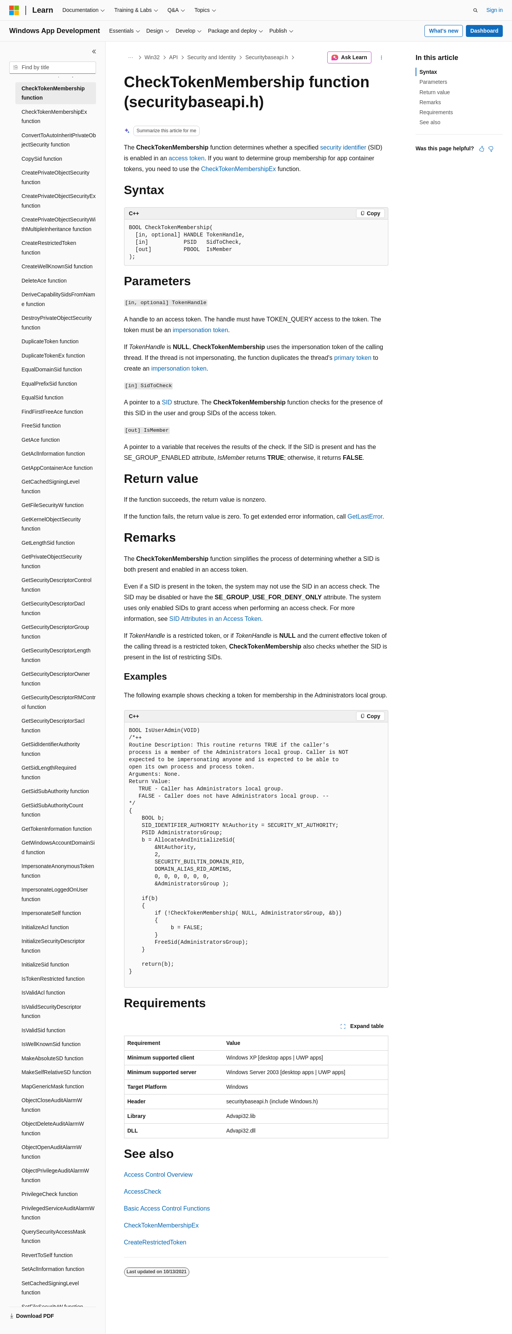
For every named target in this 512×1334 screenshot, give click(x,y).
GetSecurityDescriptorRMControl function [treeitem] (59, 702)
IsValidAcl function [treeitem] (43, 993)
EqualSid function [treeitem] (42, 397)
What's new (443, 31)
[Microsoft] (14, 10)
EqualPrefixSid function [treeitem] (49, 384)
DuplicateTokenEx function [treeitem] (53, 356)
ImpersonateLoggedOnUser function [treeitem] (55, 894)
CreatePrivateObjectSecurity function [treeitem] (55, 177)
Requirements (436, 112)
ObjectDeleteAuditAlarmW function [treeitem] (53, 1128)
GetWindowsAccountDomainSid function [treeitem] (58, 847)
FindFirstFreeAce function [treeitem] (52, 412)
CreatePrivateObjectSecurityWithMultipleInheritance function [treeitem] (59, 224)
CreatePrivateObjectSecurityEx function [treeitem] (59, 201)
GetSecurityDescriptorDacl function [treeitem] (53, 608)
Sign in (494, 10)
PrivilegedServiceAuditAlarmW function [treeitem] (58, 1213)
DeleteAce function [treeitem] (44, 281)
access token (186, 158)
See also (429, 122)
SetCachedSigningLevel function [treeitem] (50, 1288)
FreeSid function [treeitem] (41, 425)
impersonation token (200, 330)
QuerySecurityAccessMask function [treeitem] (54, 1236)
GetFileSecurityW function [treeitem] (53, 505)
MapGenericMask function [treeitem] (53, 1086)
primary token (352, 357)
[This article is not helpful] (490, 148)
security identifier (343, 147)
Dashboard (484, 31)
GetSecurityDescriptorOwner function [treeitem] (56, 679)
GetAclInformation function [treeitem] (53, 454)
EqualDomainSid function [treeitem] (52, 369)
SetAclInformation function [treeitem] (53, 1269)
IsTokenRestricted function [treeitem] (53, 979)
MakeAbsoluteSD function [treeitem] (52, 1058)
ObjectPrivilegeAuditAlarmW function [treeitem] (55, 1175)
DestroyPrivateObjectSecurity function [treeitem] (57, 323)
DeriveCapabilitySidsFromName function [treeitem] (58, 299)
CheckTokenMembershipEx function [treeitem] (54, 117)
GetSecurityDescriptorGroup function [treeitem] (55, 632)
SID (167, 402)
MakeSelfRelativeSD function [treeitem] (56, 1072)
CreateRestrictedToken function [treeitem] (49, 248)
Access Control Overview (158, 1174)
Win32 (152, 57)
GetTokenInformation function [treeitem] (57, 829)
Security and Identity (211, 57)
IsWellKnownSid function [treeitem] (51, 1044)
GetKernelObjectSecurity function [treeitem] (51, 524)
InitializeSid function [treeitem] (45, 964)
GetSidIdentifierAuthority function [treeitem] (51, 749)
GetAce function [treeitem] (41, 440)
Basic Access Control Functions (167, 1208)
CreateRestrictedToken (155, 1242)
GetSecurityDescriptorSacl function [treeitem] (53, 726)
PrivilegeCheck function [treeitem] (50, 1194)
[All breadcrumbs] (131, 58)
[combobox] (52, 68)
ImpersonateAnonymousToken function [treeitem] (58, 871)
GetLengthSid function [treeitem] (48, 543)
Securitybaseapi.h (266, 57)
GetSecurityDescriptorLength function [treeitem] (56, 655)
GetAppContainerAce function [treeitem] (57, 468)
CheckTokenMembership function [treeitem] (53, 93)
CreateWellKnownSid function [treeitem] (57, 266)
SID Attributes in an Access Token (215, 618)
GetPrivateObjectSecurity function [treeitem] (52, 561)
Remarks (430, 102)
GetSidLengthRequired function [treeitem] (49, 772)
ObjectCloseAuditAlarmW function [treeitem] (52, 1105)
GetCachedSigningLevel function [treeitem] (51, 486)
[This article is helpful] (481, 148)
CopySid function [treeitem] (42, 159)
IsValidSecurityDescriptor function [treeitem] (51, 1012)
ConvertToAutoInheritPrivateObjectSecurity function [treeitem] (59, 140)
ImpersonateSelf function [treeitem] (51, 913)
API (173, 57)
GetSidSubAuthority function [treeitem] (55, 791)
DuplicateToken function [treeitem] (50, 341)
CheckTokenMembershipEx (238, 169)
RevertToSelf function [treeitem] (47, 1255)
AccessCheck (142, 1191)
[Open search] (475, 10)
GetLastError (365, 516)
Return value (434, 92)
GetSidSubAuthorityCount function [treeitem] (52, 810)
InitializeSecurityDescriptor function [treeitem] (53, 946)
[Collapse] (94, 51)
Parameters (433, 82)
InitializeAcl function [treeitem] (45, 927)
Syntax (428, 72)
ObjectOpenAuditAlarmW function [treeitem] (51, 1152)
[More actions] (381, 58)
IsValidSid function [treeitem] (43, 1030)
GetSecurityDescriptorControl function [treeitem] (56, 585)
